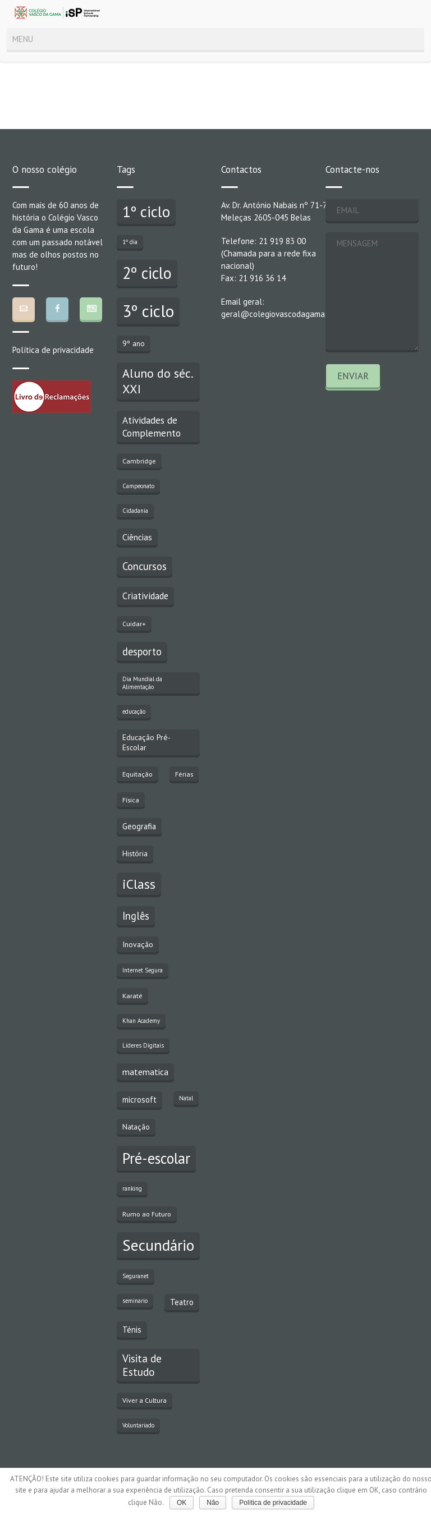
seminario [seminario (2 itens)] (135, 1301)
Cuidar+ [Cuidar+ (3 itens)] (134, 623)
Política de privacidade (53, 350)
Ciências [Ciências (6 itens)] (137, 537)
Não (213, 1503)
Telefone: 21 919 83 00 (263, 241)
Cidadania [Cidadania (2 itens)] (135, 511)
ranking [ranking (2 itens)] (132, 1188)
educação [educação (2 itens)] (133, 711)
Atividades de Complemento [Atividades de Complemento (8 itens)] (151, 426)
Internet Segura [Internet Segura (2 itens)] (142, 970)
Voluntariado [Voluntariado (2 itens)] (138, 1425)
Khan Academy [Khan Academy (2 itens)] (141, 1021)
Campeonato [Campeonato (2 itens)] (138, 486)
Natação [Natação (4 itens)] (136, 1127)
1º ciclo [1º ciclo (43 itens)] (146, 211)
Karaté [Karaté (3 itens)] (132, 995)
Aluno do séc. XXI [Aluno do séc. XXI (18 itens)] (158, 381)
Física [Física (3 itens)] (130, 799)
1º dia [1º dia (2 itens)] (129, 242)
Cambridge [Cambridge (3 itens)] (139, 460)
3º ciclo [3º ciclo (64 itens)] (148, 311)
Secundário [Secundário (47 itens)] (158, 1245)
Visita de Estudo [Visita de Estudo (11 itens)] (142, 1365)
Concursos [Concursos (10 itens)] (144, 566)
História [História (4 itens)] (135, 853)
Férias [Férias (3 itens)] (184, 773)
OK (181, 1503)
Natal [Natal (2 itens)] (186, 1098)
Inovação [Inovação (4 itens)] (137, 944)
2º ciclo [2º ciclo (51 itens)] (147, 273)
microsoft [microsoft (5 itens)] (139, 1099)
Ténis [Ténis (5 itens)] (131, 1329)
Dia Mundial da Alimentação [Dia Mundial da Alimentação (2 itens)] (142, 683)
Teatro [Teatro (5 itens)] (182, 1302)
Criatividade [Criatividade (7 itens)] (145, 596)
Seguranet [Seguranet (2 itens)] (135, 1276)
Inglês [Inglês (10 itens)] (135, 915)
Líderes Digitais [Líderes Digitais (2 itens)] (143, 1045)
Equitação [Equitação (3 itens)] (137, 773)
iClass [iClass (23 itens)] (138, 883)
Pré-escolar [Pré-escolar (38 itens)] (156, 1158)
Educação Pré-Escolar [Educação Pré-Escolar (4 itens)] (146, 742)
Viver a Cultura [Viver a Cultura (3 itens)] (144, 1399)
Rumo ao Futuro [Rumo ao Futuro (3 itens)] (146, 1213)
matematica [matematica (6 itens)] (145, 1071)
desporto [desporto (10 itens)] (142, 651)
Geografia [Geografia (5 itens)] (139, 826)
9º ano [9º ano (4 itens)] (133, 343)
